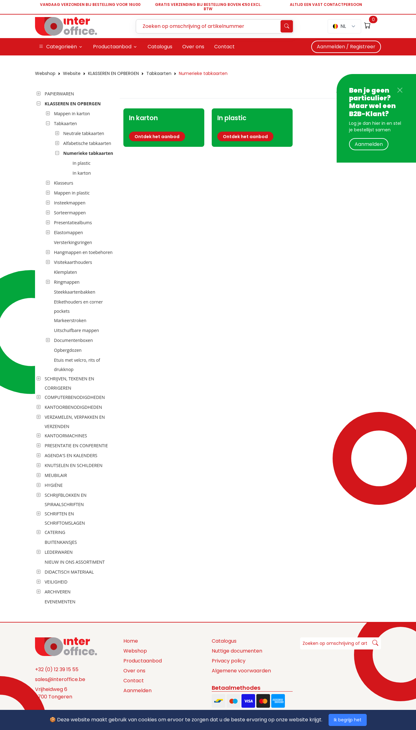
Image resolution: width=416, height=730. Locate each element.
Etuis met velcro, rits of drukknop (77, 364)
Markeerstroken (70, 320)
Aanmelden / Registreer (346, 46)
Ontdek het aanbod (157, 136)
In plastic (82, 163)
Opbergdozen (68, 350)
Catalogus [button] (160, 46)
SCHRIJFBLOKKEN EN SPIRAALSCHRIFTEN (65, 499)
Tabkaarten (158, 73)
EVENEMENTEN (60, 602)
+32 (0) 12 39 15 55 (56, 669)
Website (72, 73)
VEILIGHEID (56, 582)
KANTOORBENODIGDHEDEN (73, 407)
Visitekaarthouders (73, 262)
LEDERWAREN (59, 552)
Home (130, 641)
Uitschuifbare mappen (76, 330)
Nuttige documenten (237, 650)
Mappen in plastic (72, 193)
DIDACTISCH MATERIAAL (69, 572)
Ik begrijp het (347, 720)
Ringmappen (67, 282)
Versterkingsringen (73, 242)
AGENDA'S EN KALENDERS (71, 455)
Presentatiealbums (73, 222)
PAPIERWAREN (59, 94)
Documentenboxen (73, 340)
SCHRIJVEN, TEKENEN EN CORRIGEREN (69, 383)
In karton (82, 173)
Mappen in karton (72, 113)
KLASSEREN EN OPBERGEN (113, 73)
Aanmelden (369, 144)
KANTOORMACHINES (66, 436)
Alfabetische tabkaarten (87, 143)
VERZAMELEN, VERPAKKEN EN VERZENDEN (75, 421)
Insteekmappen (70, 203)
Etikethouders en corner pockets (78, 306)
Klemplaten (65, 272)
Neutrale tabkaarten (83, 133)
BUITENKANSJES (61, 542)
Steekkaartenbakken (74, 292)
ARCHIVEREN (58, 592)
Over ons (134, 670)
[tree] (75, 348)
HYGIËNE (54, 485)
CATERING (55, 532)
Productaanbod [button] (112, 46)
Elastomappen (68, 232)
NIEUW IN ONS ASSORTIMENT (75, 562)
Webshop (45, 73)
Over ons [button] (193, 46)
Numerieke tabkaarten (203, 73)
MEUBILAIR (56, 475)
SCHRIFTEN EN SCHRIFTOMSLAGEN (65, 518)
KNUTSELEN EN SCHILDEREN (74, 465)
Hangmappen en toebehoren (83, 252)
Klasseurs (63, 183)
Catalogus (224, 641)
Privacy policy (229, 660)
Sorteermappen (70, 213)
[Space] (66, 646)
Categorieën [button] (58, 46)
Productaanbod (142, 660)
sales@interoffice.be (60, 679)
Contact (133, 680)
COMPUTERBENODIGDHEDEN (75, 397)
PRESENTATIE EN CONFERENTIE (76, 445)
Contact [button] (224, 46)
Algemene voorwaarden (241, 670)
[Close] (400, 90)
